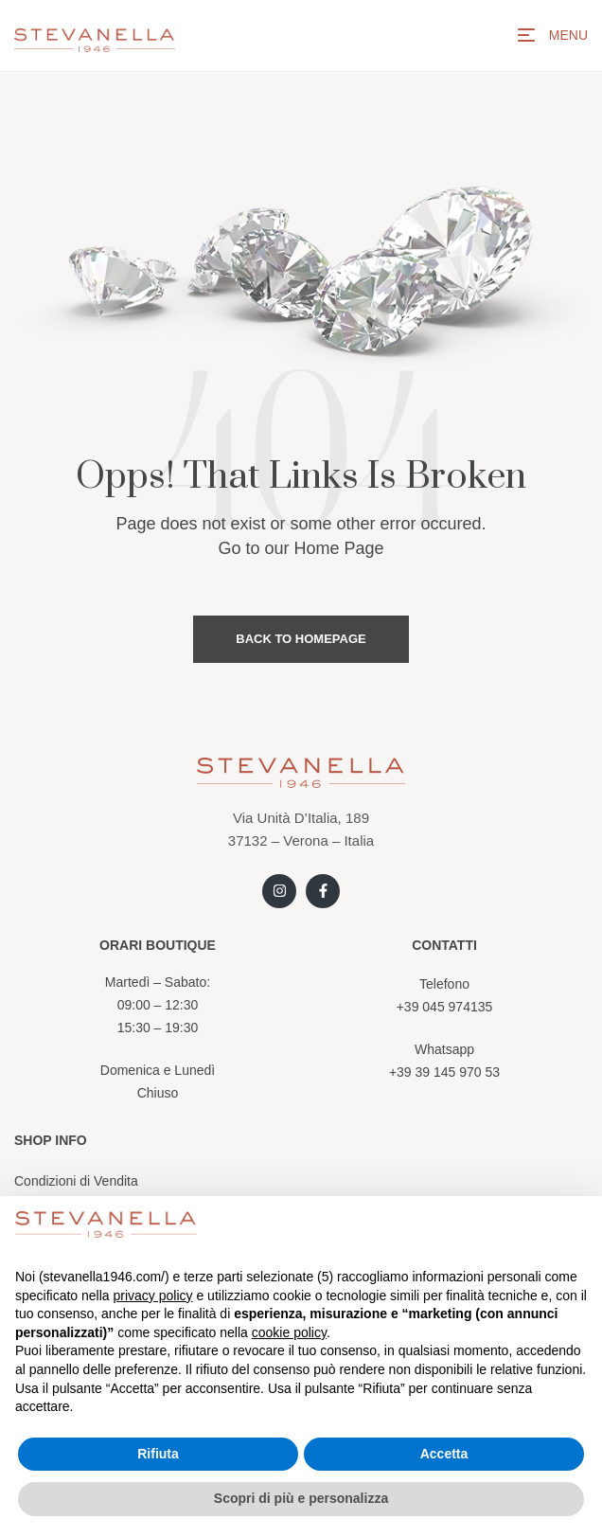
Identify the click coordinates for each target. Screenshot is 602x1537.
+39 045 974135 (445, 1006)
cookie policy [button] (289, 1332)
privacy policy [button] (153, 1295)
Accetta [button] (444, 1453)
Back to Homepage (300, 639)
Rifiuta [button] (158, 1453)
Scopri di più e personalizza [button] (301, 1498)
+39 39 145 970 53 (444, 1072)
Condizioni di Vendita (76, 1180)
